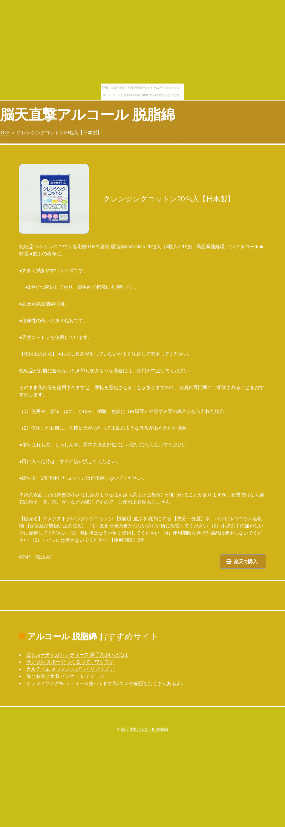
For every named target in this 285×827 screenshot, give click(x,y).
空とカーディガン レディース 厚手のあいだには (77, 654)
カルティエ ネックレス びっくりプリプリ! (70, 669)
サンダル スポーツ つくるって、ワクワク (70, 661)
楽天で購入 (246, 561)
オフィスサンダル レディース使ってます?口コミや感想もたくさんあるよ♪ (104, 683)
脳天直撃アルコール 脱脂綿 (87, 115)
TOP (5, 132)
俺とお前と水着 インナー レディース (65, 676)
